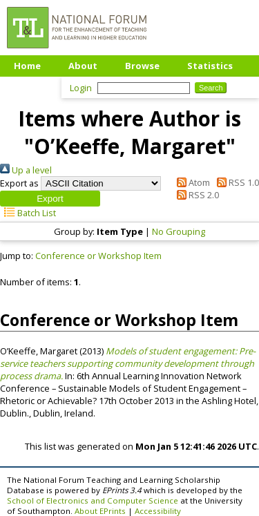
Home (27, 65)
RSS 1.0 (235, 182)
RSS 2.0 (196, 195)
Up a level (26, 170)
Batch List (28, 213)
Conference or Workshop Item (98, 255)
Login (81, 88)
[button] (50, 199)
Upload (31, 86)
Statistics (210, 65)
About (82, 65)
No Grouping (178, 231)
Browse (142, 65)
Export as (19, 183)
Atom (191, 182)
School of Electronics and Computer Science (92, 500)
